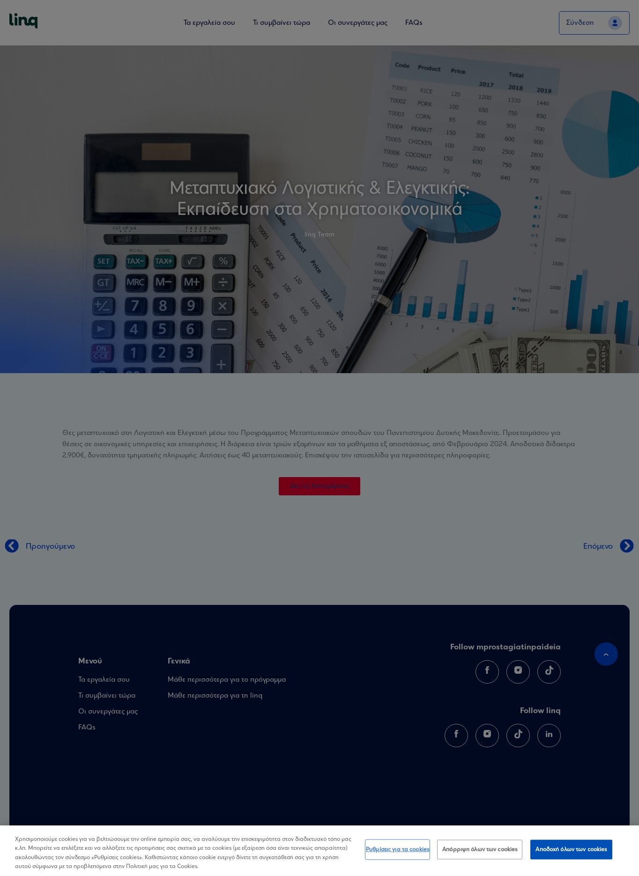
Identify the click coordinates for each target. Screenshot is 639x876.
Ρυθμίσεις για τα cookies (397, 850)
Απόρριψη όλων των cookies (479, 850)
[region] (319, 850)
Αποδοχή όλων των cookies (571, 850)
